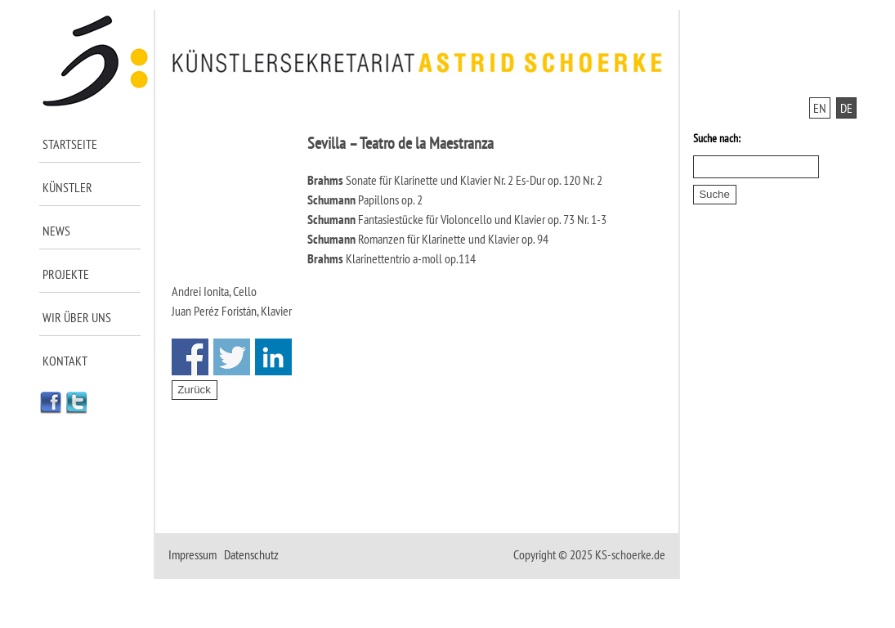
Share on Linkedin (273, 357)
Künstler (67, 187)
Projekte (66, 274)
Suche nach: (717, 138)
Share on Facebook (190, 357)
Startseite (70, 144)
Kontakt (65, 360)
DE (846, 108)
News (56, 230)
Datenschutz (251, 554)
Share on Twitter (231, 357)
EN (819, 108)
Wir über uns (77, 317)
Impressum (192, 554)
